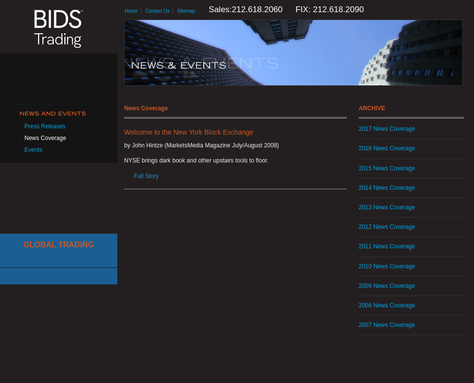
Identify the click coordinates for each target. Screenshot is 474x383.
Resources (58, 171)
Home (131, 11)
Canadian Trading (58, 276)
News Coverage (45, 138)
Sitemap (186, 11)
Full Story (146, 176)
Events (33, 149)
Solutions (58, 79)
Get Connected (58, 96)
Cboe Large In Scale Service (58, 259)
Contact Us (58, 188)
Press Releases (44, 126)
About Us (58, 62)
